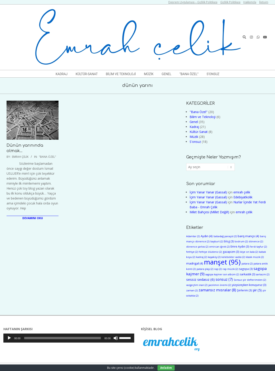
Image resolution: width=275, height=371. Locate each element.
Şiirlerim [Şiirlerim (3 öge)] (244, 290)
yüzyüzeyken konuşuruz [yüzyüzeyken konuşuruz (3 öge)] (249, 285)
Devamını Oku (32, 218)
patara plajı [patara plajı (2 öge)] (205, 269)
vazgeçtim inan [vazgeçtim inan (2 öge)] (196, 285)
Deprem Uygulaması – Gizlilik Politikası (192, 2)
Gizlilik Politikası (230, 2)
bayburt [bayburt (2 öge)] (216, 241)
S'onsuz (195, 141)
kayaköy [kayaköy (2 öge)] (214, 257)
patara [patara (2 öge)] (247, 263)
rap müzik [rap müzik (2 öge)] (230, 269)
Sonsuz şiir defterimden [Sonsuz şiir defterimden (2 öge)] (250, 279)
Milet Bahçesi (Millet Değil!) (209, 212)
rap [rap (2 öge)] (218, 269)
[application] (68, 338)
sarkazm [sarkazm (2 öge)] (262, 274)
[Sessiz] (115, 338)
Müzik (194, 136)
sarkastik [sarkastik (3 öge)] (247, 274)
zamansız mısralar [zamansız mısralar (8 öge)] (217, 289)
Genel (194, 122)
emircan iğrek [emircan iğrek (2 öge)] (219, 246)
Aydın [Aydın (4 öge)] (207, 236)
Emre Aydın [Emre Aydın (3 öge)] (239, 246)
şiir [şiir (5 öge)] (257, 290)
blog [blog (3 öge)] (229, 241)
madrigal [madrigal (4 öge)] (194, 263)
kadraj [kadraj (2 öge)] (201, 257)
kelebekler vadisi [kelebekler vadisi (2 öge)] (233, 257)
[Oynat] (9, 338)
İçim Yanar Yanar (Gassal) (208, 192)
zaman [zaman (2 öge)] (192, 290)
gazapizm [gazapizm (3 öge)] (231, 252)
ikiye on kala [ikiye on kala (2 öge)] (249, 251)
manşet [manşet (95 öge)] (222, 262)
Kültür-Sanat (199, 132)
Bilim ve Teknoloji (203, 117)
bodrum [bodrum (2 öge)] (241, 241)
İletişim (263, 2)
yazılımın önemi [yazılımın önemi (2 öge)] (219, 285)
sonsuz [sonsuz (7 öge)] (224, 279)
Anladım (166, 368)
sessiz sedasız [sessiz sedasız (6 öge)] (200, 279)
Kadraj (194, 127)
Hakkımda (249, 2)
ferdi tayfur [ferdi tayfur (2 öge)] (258, 246)
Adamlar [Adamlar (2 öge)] (193, 236)
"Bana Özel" (47, 157)
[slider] (62, 338)
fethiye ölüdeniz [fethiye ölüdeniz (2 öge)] (210, 251)
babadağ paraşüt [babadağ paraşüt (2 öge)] (225, 236)
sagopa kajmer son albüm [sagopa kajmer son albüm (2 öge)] (222, 274)
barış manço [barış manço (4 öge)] (248, 236)
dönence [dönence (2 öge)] (256, 241)
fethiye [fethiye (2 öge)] (192, 251)
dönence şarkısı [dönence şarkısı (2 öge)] (197, 246)
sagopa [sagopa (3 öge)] (246, 269)
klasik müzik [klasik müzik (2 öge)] (255, 257)
